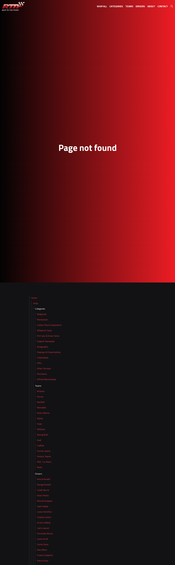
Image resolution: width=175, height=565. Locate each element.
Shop (35, 303)
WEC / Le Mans (44, 462)
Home (34, 298)
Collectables (42, 357)
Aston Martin (43, 413)
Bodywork (41, 314)
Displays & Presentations (49, 352)
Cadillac (40, 445)
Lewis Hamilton (44, 511)
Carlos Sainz (42, 544)
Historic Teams (44, 456)
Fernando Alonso (45, 533)
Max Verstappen (44, 501)
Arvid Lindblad (43, 522)
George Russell (44, 484)
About (151, 6)
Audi (39, 440)
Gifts (39, 363)
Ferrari (40, 396)
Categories (116, 6)
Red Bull (41, 402)
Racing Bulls (42, 434)
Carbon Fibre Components (49, 325)
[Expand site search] (171, 6)
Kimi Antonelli (43, 479)
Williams (41, 429)
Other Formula (44, 368)
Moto (39, 467)
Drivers (140, 6)
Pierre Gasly (42, 560)
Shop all (102, 6)
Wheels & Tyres (44, 330)
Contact (163, 6)
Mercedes (41, 407)
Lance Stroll (42, 539)
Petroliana (42, 374)
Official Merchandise (46, 379)
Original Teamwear (46, 341)
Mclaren (41, 391)
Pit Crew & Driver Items (48, 336)
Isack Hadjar (42, 506)
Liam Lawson (43, 528)
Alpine (40, 418)
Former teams (43, 451)
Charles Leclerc (44, 517)
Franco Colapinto (45, 555)
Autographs (42, 346)
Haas (39, 424)
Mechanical (42, 319)
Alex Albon (42, 549)
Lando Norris (43, 490)
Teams (129, 6)
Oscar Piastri (43, 495)
